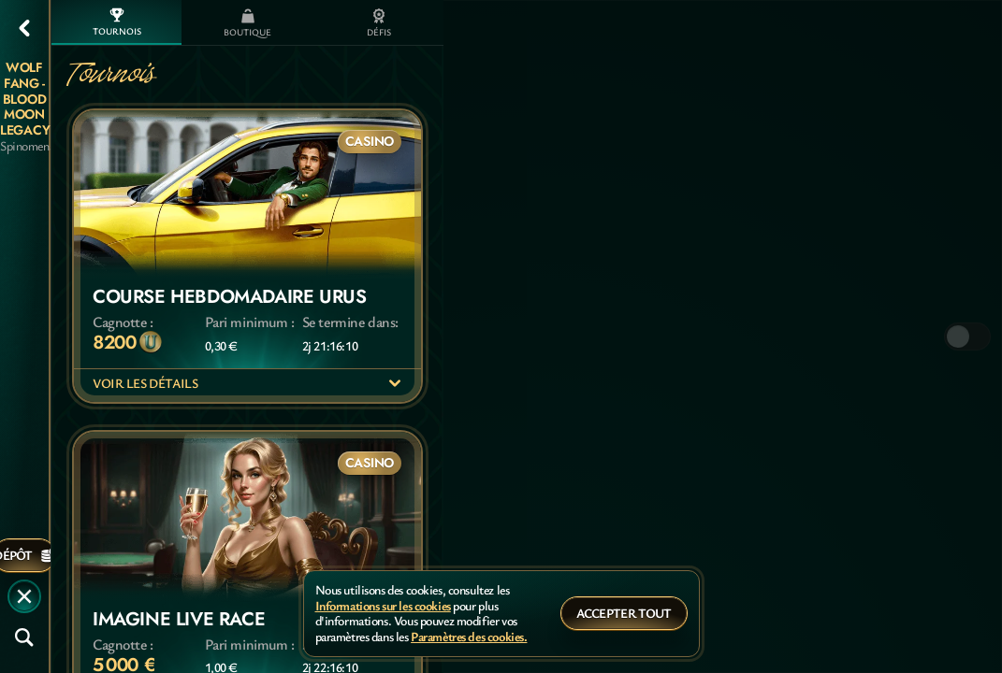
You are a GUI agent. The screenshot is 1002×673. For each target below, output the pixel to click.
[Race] (24, 596)
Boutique (247, 23)
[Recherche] (24, 637)
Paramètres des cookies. (469, 637)
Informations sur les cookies (383, 606)
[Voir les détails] (394, 383)
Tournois (117, 22)
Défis (379, 23)
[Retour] (24, 28)
